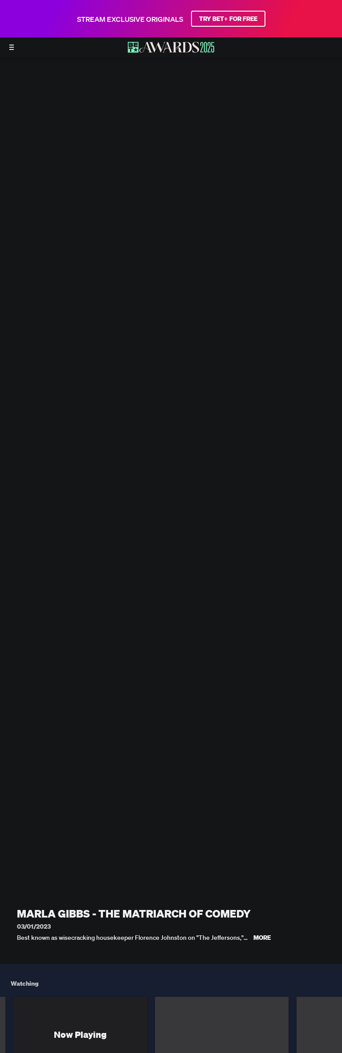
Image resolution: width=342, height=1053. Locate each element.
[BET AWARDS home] (171, 49)
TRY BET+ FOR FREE (228, 19)
